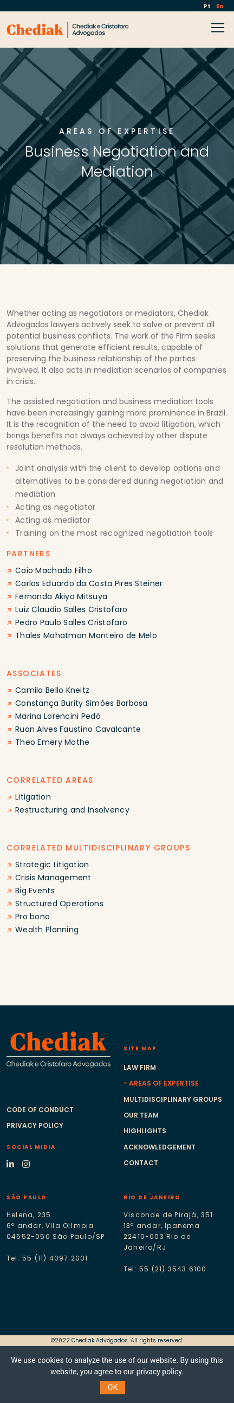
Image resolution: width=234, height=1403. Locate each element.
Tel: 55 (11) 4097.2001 (47, 1258)
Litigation (33, 796)
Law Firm (139, 1067)
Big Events (35, 890)
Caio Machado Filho (53, 570)
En (219, 6)
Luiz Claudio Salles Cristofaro (71, 609)
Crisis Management (53, 877)
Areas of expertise (164, 1083)
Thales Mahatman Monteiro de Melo (86, 635)
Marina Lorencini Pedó (58, 716)
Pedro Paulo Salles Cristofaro (71, 622)
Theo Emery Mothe (52, 742)
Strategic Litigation (52, 864)
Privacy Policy (34, 1125)
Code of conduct (40, 1109)
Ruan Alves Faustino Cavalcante (78, 729)
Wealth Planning (47, 929)
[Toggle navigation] (13, 40)
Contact (140, 1162)
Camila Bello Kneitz (52, 690)
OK (113, 1387)
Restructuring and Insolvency (72, 809)
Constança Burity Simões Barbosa (81, 703)
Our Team (141, 1115)
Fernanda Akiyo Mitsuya (61, 596)
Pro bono (32, 916)
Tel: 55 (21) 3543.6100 (164, 1269)
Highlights (144, 1130)
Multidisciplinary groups (172, 1099)
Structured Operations (59, 903)
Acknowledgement (159, 1147)
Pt (208, 6)
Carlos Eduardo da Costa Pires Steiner (88, 583)
